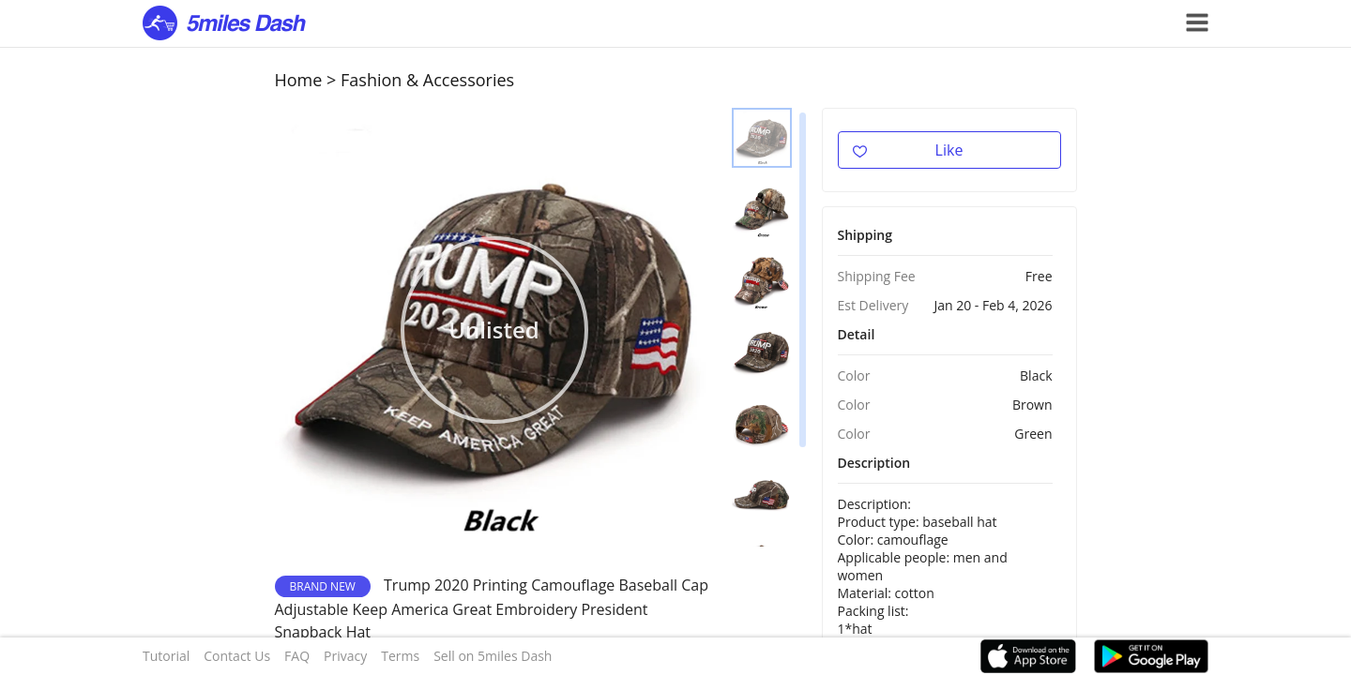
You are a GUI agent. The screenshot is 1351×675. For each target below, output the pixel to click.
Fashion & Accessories (427, 79)
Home (299, 79)
